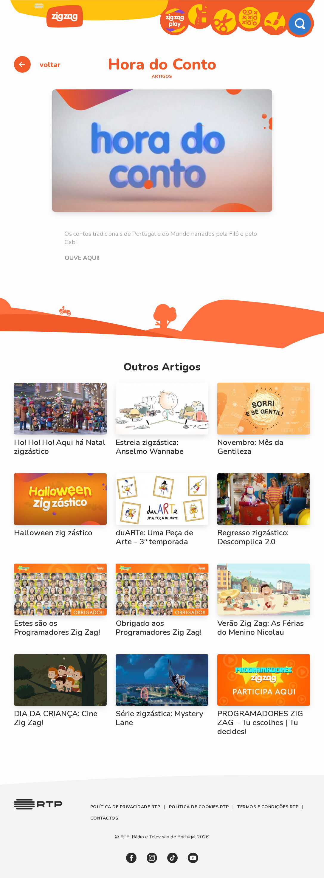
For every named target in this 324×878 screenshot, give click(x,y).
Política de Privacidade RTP (126, 807)
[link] (38, 6)
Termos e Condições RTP (267, 807)
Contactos (104, 818)
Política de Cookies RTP (199, 807)
